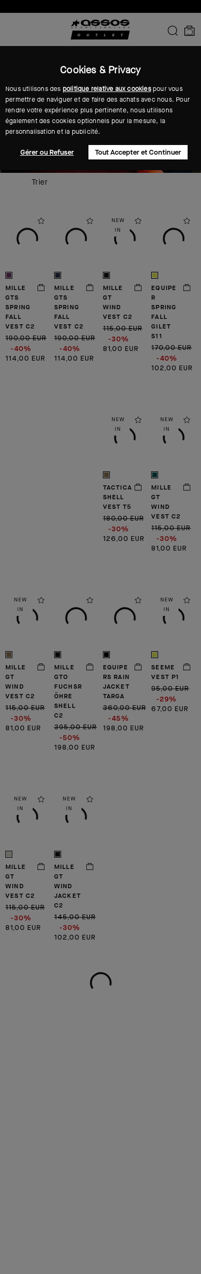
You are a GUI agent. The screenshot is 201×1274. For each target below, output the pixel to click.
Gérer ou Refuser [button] (47, 152)
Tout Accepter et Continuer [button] (138, 152)
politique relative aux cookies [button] (107, 89)
